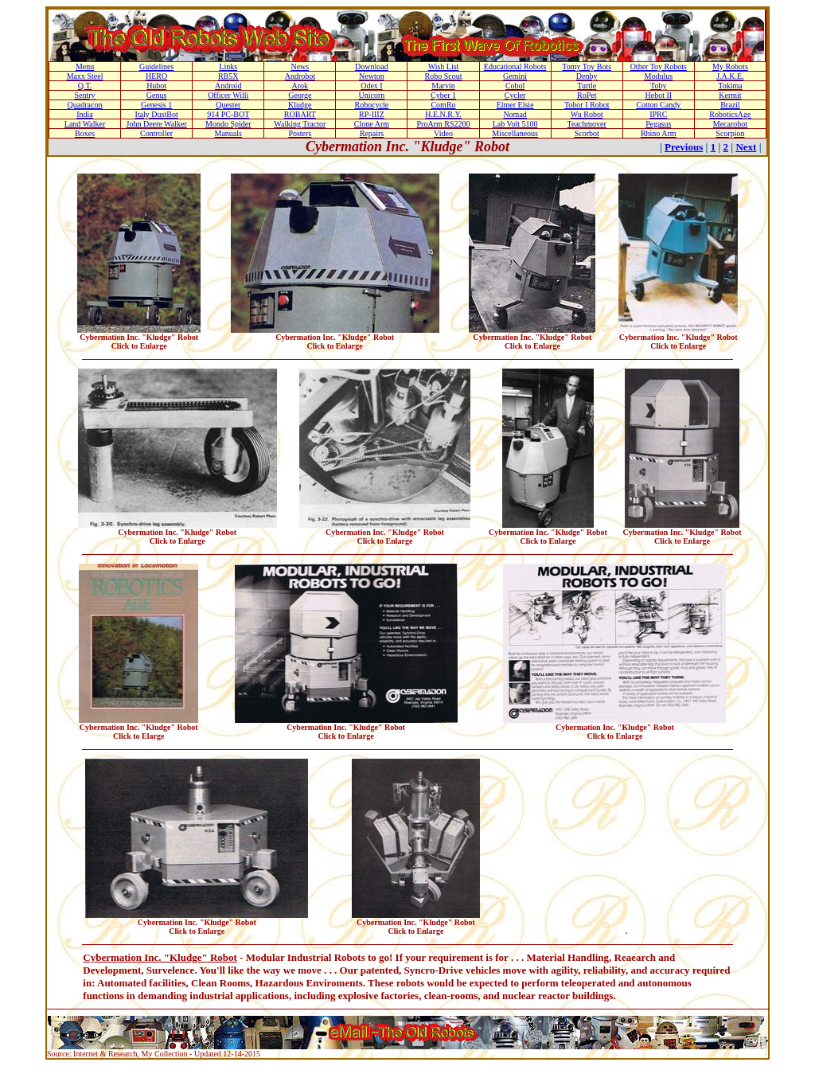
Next (745, 147)
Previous (684, 147)
